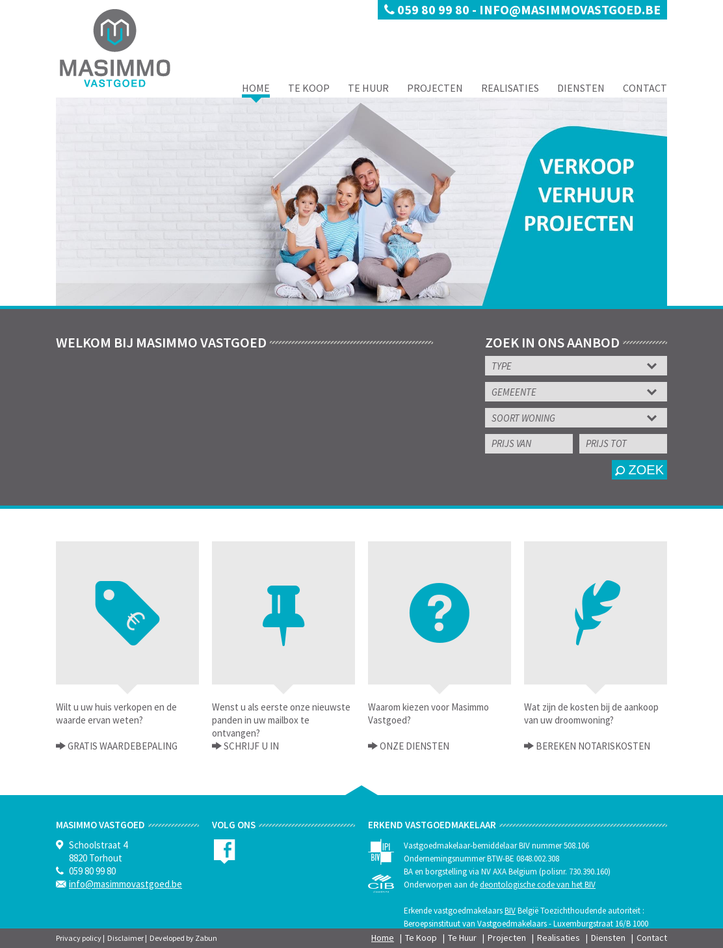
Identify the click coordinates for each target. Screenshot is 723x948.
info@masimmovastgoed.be (570, 9)
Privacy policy (78, 938)
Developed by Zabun (183, 938)
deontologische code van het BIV (538, 884)
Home (256, 87)
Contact (645, 87)
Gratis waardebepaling (121, 746)
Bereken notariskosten (592, 746)
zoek (639, 470)
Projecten (435, 87)
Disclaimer (125, 938)
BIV (510, 910)
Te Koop (309, 87)
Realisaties (510, 87)
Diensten (581, 87)
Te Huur (368, 87)
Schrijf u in (250, 746)
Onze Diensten (413, 746)
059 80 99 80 (428, 9)
